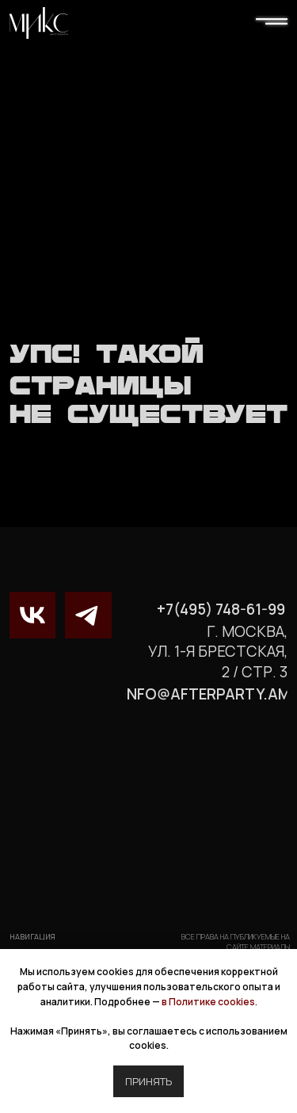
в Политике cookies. (209, 1001)
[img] (39, 23)
